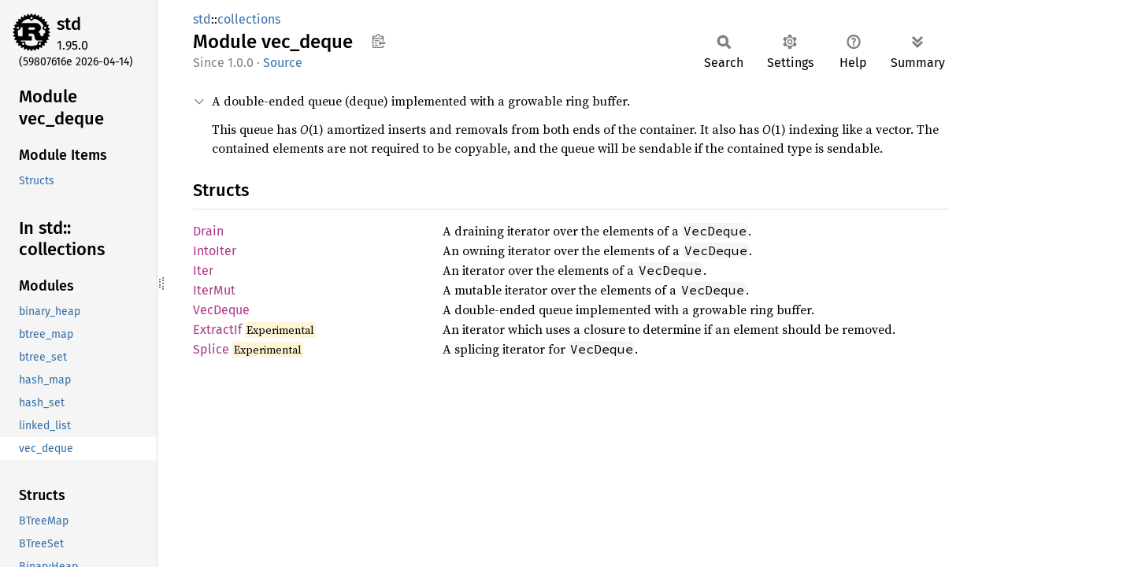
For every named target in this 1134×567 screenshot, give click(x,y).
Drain (208, 231)
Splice (211, 349)
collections (248, 19)
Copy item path (378, 41)
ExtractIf (217, 329)
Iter (203, 270)
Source (282, 62)
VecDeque (221, 309)
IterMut (214, 290)
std (69, 24)
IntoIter (214, 250)
